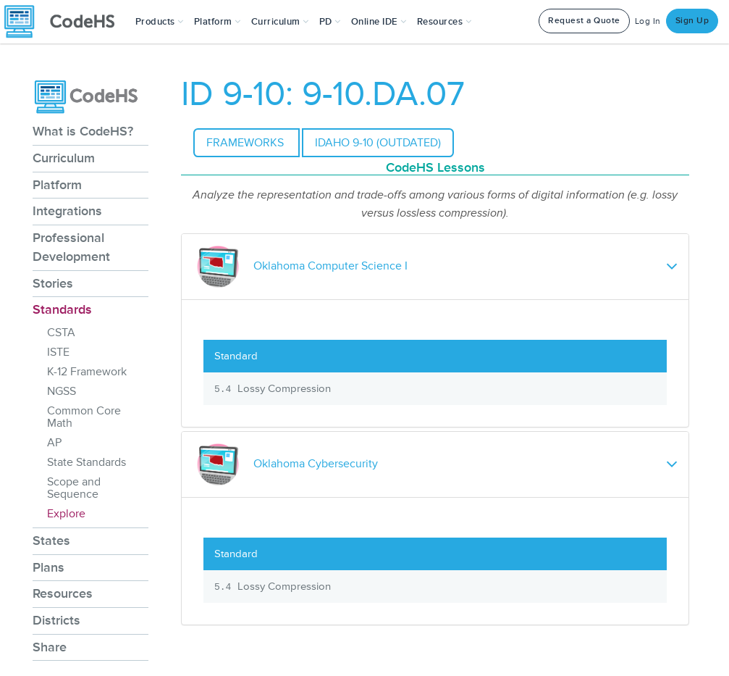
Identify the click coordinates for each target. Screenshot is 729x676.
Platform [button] (217, 22)
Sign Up (692, 20)
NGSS (61, 391)
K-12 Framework (87, 371)
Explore (66, 513)
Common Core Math (84, 417)
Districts (56, 620)
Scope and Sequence (74, 488)
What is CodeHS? (83, 131)
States (51, 540)
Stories (53, 283)
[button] (159, 21)
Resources (63, 593)
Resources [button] (444, 22)
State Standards (86, 462)
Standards (62, 309)
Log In (648, 21)
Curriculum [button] (280, 22)
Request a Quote (584, 20)
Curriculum (64, 158)
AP (54, 442)
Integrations (67, 211)
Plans (48, 567)
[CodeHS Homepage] (65, 21)
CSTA (61, 332)
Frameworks (246, 142)
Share (50, 647)
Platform (57, 185)
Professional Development (71, 247)
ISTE (58, 352)
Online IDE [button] (379, 22)
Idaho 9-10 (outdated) (378, 142)
